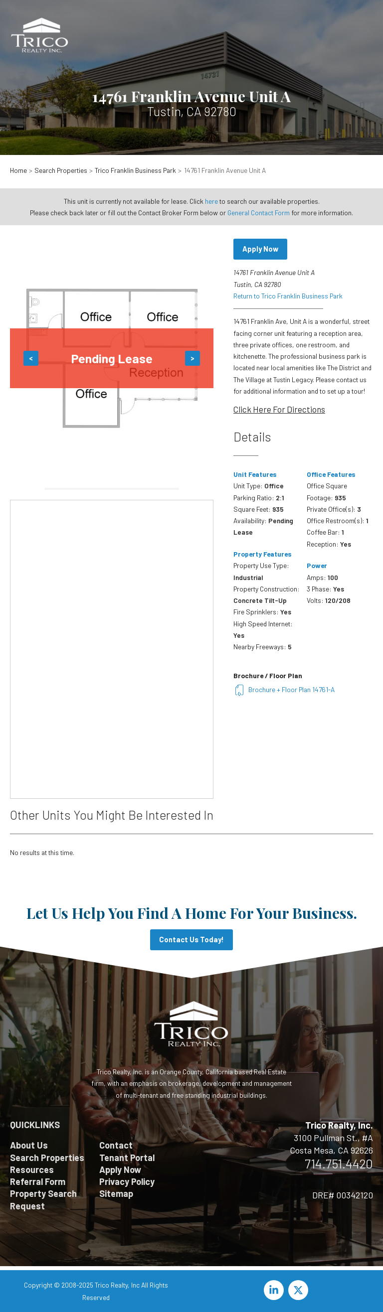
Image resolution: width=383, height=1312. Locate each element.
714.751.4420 (339, 1163)
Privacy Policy (127, 1181)
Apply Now (260, 248)
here (211, 201)
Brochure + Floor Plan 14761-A (284, 689)
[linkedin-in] (275, 1290)
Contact (116, 1145)
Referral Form (37, 1181)
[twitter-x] (299, 1290)
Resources (32, 1169)
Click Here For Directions (279, 409)
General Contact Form (258, 212)
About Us (29, 1145)
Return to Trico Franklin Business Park (288, 296)
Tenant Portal (127, 1157)
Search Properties (47, 1157)
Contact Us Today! (191, 939)
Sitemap (116, 1193)
